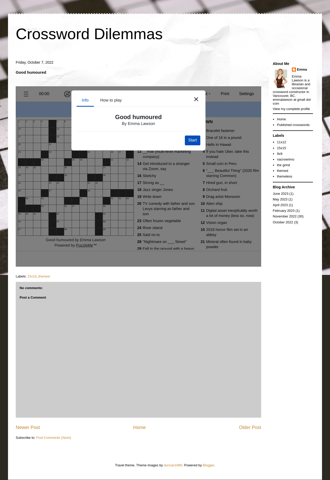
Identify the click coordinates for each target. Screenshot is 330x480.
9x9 (279, 154)
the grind (283, 165)
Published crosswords (293, 125)
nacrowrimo (285, 159)
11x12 (281, 142)
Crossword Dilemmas (89, 34)
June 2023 (280, 194)
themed (44, 276)
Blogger (208, 465)
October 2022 (283, 222)
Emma (302, 69)
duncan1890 (173, 465)
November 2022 (285, 216)
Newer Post (28, 427)
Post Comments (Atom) (53, 438)
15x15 (32, 276)
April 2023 (280, 205)
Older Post (250, 427)
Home (139, 427)
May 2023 (280, 199)
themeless (284, 176)
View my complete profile (291, 109)
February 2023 (284, 211)
